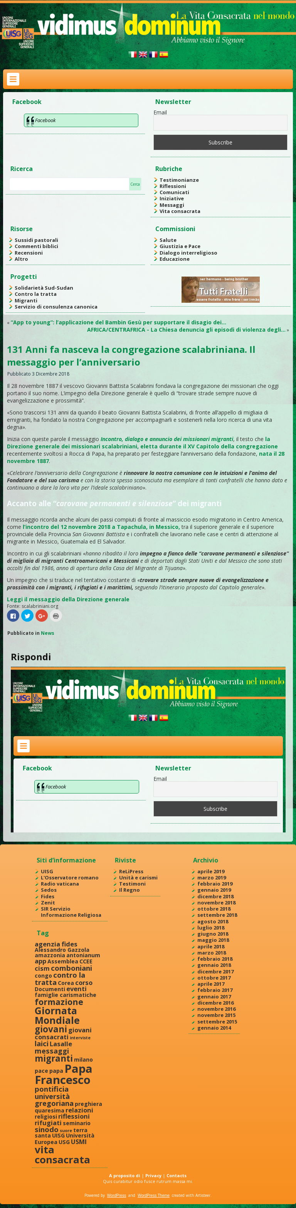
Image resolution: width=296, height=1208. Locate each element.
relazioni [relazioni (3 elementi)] (79, 1110)
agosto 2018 (212, 921)
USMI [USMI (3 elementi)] (79, 1141)
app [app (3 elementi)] (40, 960)
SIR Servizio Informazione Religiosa (71, 911)
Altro (21, 258)
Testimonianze (179, 179)
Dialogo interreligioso (188, 252)
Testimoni (132, 883)
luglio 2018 (210, 927)
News (47, 633)
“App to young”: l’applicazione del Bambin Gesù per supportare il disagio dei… (118, 322)
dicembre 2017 (215, 971)
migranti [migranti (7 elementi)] (54, 1058)
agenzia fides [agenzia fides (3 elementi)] (56, 944)
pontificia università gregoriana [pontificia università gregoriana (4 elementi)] (54, 1096)
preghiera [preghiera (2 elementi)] (88, 1103)
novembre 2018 (216, 902)
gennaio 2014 (214, 1027)
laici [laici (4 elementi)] (42, 1043)
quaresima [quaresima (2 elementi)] (49, 1110)
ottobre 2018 (213, 908)
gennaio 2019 (214, 889)
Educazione (175, 258)
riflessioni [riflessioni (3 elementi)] (74, 1116)
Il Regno (129, 889)
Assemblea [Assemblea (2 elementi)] (62, 961)
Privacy (153, 1175)
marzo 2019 (211, 877)
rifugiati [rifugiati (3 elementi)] (48, 1122)
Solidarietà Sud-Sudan (44, 287)
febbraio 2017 (214, 990)
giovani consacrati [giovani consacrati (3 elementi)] (63, 1033)
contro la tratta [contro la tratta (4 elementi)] (60, 978)
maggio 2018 (213, 939)
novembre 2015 (216, 1015)
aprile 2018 (210, 946)
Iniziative (172, 198)
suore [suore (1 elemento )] (66, 1130)
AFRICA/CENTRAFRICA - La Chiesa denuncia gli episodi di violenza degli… (186, 329)
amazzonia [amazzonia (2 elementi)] (50, 955)
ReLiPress (131, 871)
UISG (47, 871)
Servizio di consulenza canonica (56, 306)
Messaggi (172, 204)
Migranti (26, 300)
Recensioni (29, 252)
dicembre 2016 (215, 1002)
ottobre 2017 (213, 977)
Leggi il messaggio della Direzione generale (68, 599)
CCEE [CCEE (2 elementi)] (85, 961)
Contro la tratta (36, 293)
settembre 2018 (217, 914)
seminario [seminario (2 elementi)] (77, 1123)
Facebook (27, 101)
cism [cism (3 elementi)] (42, 968)
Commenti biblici (36, 246)
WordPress (116, 1195)
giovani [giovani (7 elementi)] (51, 1029)
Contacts (176, 1175)
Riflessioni (173, 186)
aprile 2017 (210, 983)
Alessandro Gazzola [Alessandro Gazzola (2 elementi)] (62, 949)
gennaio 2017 (214, 996)
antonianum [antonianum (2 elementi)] (83, 955)
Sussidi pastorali (36, 240)
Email (160, 112)
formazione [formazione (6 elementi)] (59, 1001)
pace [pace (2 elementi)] (41, 1070)
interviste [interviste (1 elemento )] (80, 1037)
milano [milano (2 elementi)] (83, 1059)
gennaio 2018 (214, 964)
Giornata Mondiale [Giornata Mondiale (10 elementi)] (57, 1015)
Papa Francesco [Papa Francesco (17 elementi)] (63, 1074)
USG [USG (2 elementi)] (64, 1142)
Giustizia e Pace (180, 246)
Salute (168, 240)
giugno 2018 (212, 933)
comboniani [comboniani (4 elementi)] (71, 968)
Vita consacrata (180, 211)
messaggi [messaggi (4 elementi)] (52, 1050)
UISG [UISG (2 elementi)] (58, 1135)
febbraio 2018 (214, 958)
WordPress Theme (154, 1195)
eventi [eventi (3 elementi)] (76, 988)
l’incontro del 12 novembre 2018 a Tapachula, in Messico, (101, 526)
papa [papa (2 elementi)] (56, 1070)
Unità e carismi (138, 877)
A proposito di (124, 1175)
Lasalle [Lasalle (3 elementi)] (61, 1043)
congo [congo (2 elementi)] (43, 975)
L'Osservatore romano (70, 877)
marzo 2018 (211, 952)
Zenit (48, 902)
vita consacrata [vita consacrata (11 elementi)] (62, 1154)
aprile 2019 (210, 871)
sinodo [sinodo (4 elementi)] (47, 1129)
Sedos (49, 889)
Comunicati (174, 192)
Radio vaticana (60, 883)
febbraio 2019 (214, 883)
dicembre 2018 (215, 896)
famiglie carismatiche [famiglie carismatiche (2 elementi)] (65, 994)
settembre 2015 (217, 1021)
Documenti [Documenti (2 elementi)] (50, 989)
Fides (47, 896)
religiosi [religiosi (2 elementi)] (46, 1116)
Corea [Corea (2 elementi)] (66, 983)
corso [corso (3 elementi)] (83, 982)
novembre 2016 (216, 1008)
